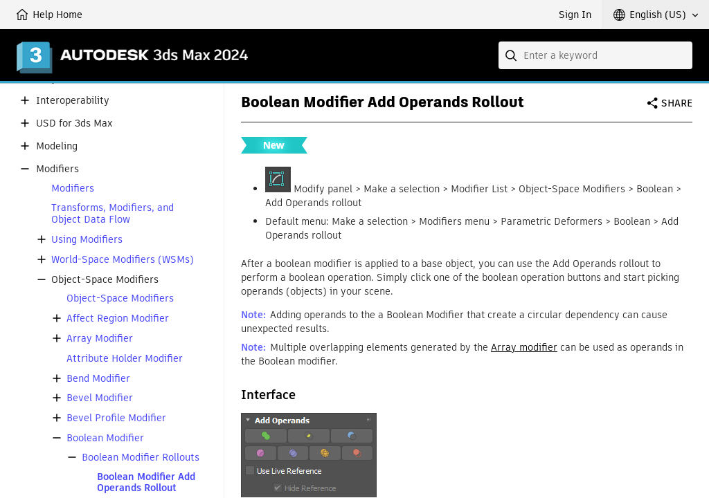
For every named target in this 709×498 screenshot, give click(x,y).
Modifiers (72, 188)
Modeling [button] (57, 146)
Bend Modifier (98, 379)
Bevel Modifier (99, 398)
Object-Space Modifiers (120, 298)
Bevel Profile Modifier (116, 418)
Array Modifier (99, 338)
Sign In (575, 14)
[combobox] (595, 55)
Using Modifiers (87, 240)
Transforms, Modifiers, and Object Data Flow (112, 213)
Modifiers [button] (57, 169)
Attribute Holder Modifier (124, 359)
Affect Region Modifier (117, 318)
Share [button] (676, 103)
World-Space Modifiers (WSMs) (122, 260)
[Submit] (512, 55)
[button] (655, 14)
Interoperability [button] (72, 101)
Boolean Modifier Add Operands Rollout (146, 483)
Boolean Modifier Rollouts (140, 457)
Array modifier (524, 347)
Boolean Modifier (105, 438)
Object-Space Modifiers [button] (105, 280)
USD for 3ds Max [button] (74, 123)
